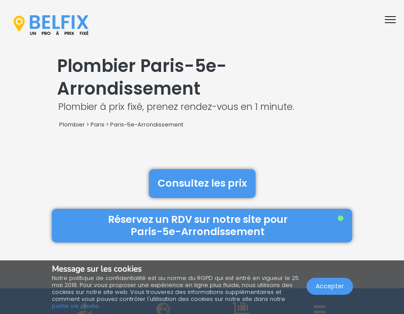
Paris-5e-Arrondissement (146, 124)
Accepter (330, 286)
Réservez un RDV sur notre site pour (226, 225)
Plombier (72, 124)
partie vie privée (75, 306)
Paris (97, 124)
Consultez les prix (202, 183)
